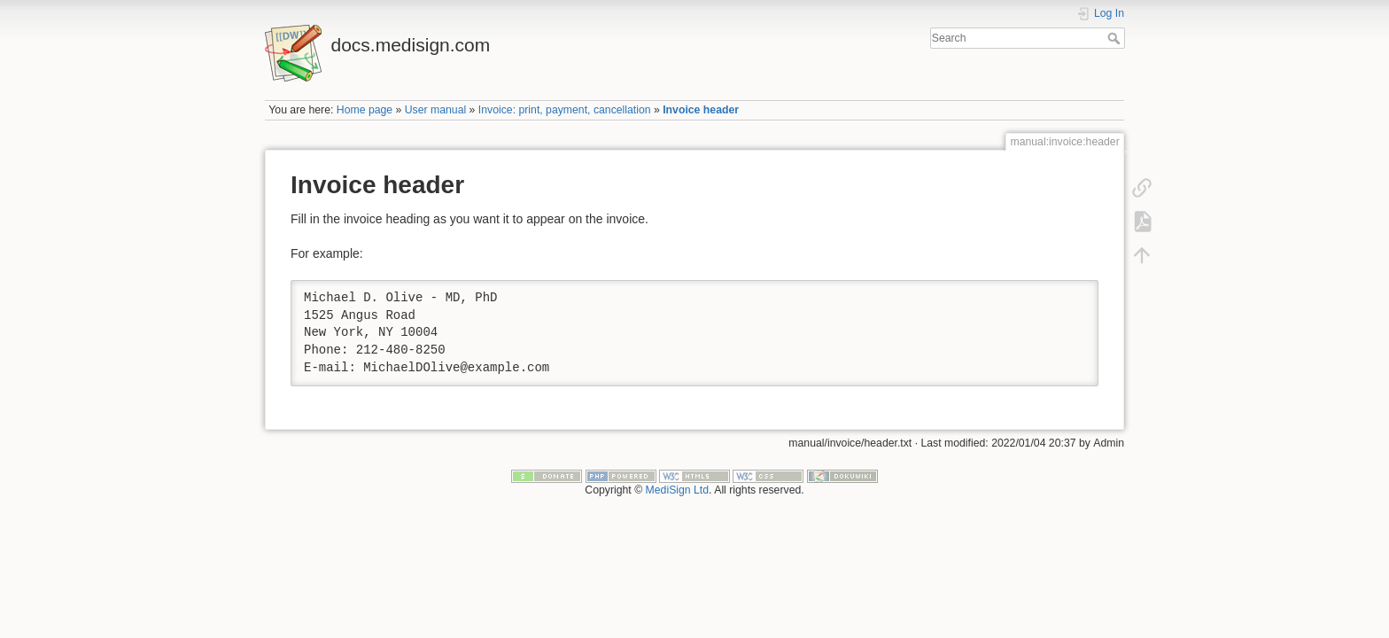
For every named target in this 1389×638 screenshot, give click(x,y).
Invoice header (701, 110)
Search (1115, 38)
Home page (364, 110)
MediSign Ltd (678, 490)
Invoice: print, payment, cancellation (564, 110)
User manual (435, 110)
